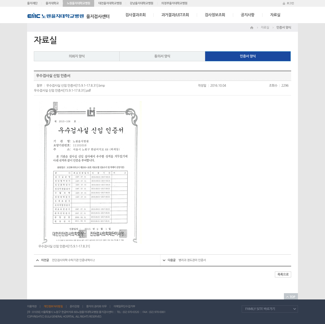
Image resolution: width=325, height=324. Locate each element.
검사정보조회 (215, 15)
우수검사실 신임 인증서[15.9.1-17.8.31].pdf (62, 90)
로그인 (290, 3)
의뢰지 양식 (77, 56)
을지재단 (32, 3)
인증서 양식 (248, 56)
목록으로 (283, 274)
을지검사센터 (68, 16)
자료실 (275, 15)
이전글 (45, 260)
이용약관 (32, 306)
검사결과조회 (135, 15)
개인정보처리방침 (53, 306)
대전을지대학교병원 (110, 3)
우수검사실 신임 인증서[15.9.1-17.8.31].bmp (75, 85)
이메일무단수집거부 (124, 306)
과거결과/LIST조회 (175, 15)
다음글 (172, 260)
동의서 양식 (162, 56)
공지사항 (247, 15)
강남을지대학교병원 (141, 3)
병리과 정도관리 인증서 (192, 260)
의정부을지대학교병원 (174, 3)
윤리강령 (74, 306)
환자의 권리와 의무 (96, 306)
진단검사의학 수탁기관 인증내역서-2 (73, 260)
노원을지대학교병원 (78, 3)
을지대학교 (52, 3)
